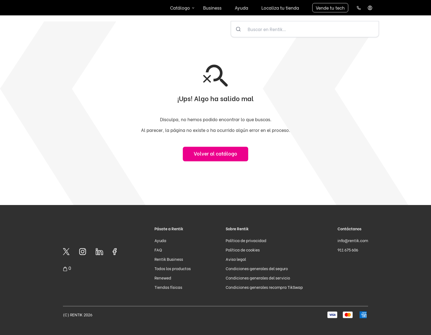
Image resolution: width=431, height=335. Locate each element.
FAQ (158, 250)
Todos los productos (172, 268)
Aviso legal (236, 259)
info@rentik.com (353, 240)
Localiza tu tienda (280, 7)
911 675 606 (348, 250)
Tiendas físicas (168, 287)
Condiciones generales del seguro (257, 268)
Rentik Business (168, 259)
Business (212, 7)
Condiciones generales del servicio (258, 278)
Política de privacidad (246, 240)
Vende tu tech (330, 7)
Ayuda (241, 7)
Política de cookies (243, 250)
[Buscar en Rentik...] (311, 29)
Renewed (162, 278)
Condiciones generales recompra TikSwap (264, 287)
